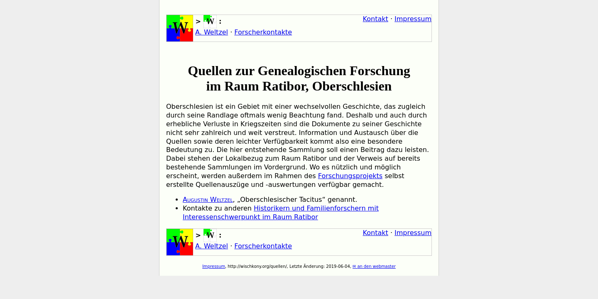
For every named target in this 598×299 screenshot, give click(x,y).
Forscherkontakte (263, 32)
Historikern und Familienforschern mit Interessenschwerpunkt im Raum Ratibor (281, 212)
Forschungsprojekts (350, 176)
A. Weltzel (211, 32)
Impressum (413, 19)
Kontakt (375, 19)
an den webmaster (376, 266)
